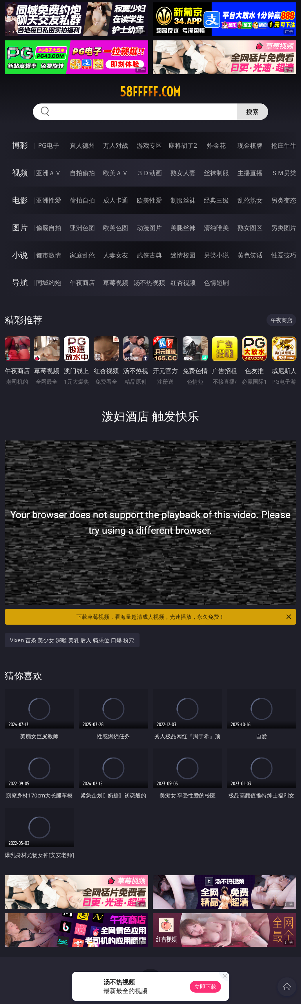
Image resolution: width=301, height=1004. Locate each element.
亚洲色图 (82, 227)
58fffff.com (150, 92)
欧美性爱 (149, 200)
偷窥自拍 (48, 227)
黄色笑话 (250, 255)
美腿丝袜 (183, 227)
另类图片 (283, 227)
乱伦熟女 (250, 200)
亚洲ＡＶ (48, 173)
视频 (20, 172)
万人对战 (115, 145)
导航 (20, 282)
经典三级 (216, 200)
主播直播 (250, 173)
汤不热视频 (149, 282)
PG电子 (48, 145)
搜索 (252, 111)
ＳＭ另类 (283, 173)
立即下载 (205, 986)
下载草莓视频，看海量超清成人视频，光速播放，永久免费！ (184, 617)
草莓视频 (115, 282)
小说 (20, 255)
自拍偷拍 (82, 173)
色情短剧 (216, 282)
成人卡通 (115, 200)
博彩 (20, 145)
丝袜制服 (216, 173)
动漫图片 (149, 227)
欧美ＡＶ (115, 173)
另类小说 (216, 255)
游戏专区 (149, 145)
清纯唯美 (216, 227)
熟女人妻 (183, 173)
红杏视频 (183, 282)
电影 (20, 200)
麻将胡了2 (183, 145)
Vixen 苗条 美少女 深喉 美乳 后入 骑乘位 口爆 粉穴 (72, 640)
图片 (20, 227)
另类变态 (283, 200)
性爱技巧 (283, 255)
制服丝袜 (183, 200)
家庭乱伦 (82, 255)
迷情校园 (183, 255)
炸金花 (216, 145)
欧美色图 (115, 227)
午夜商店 (82, 282)
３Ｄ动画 (149, 173)
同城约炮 (48, 282)
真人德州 (82, 145)
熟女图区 (250, 227)
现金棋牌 (250, 145)
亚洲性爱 (48, 200)
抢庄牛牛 (283, 145)
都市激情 (48, 255)
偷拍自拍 (82, 200)
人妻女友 (115, 255)
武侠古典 (149, 255)
